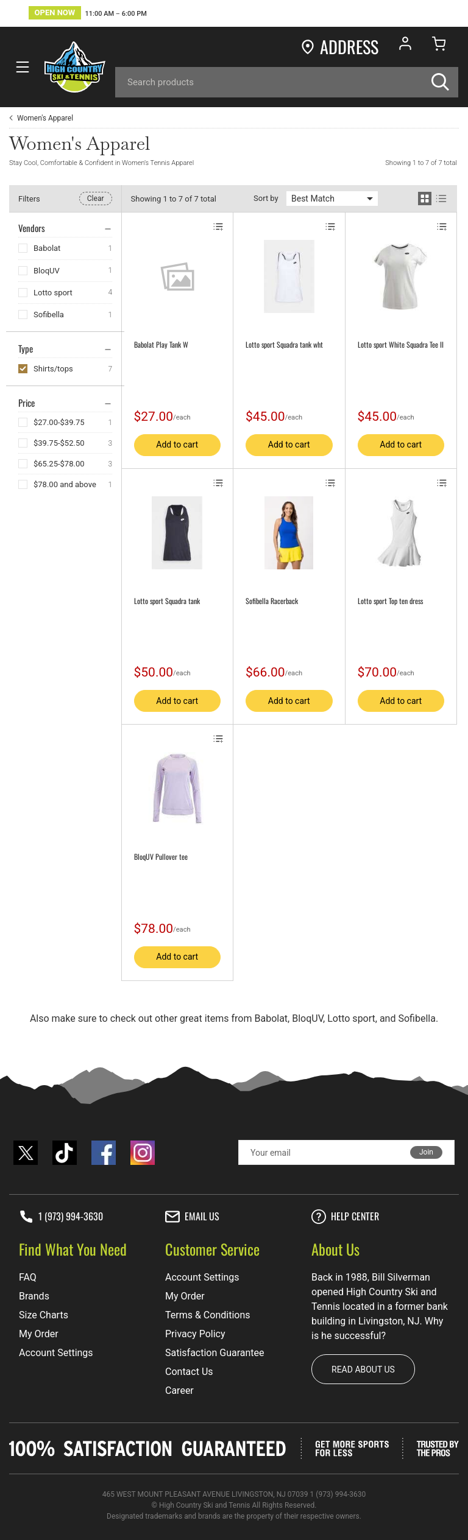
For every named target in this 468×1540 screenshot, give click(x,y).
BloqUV (47, 270)
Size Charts (43, 1315)
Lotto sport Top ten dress (390, 601)
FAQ (28, 1277)
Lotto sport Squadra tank (167, 601)
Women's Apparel (45, 118)
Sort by (266, 198)
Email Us (192, 1216)
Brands (34, 1296)
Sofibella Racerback (272, 601)
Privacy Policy (195, 1334)
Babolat (47, 248)
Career (179, 1390)
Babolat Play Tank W (161, 344)
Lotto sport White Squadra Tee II (401, 344)
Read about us (363, 1369)
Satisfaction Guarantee (214, 1353)
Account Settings (56, 1353)
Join (426, 1152)
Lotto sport (53, 292)
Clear (95, 198)
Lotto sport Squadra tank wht (284, 344)
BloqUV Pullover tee (161, 857)
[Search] (286, 82)
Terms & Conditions (207, 1315)
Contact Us (189, 1371)
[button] (88, 14)
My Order (38, 1334)
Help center (345, 1216)
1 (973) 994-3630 (61, 1216)
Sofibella (49, 314)
